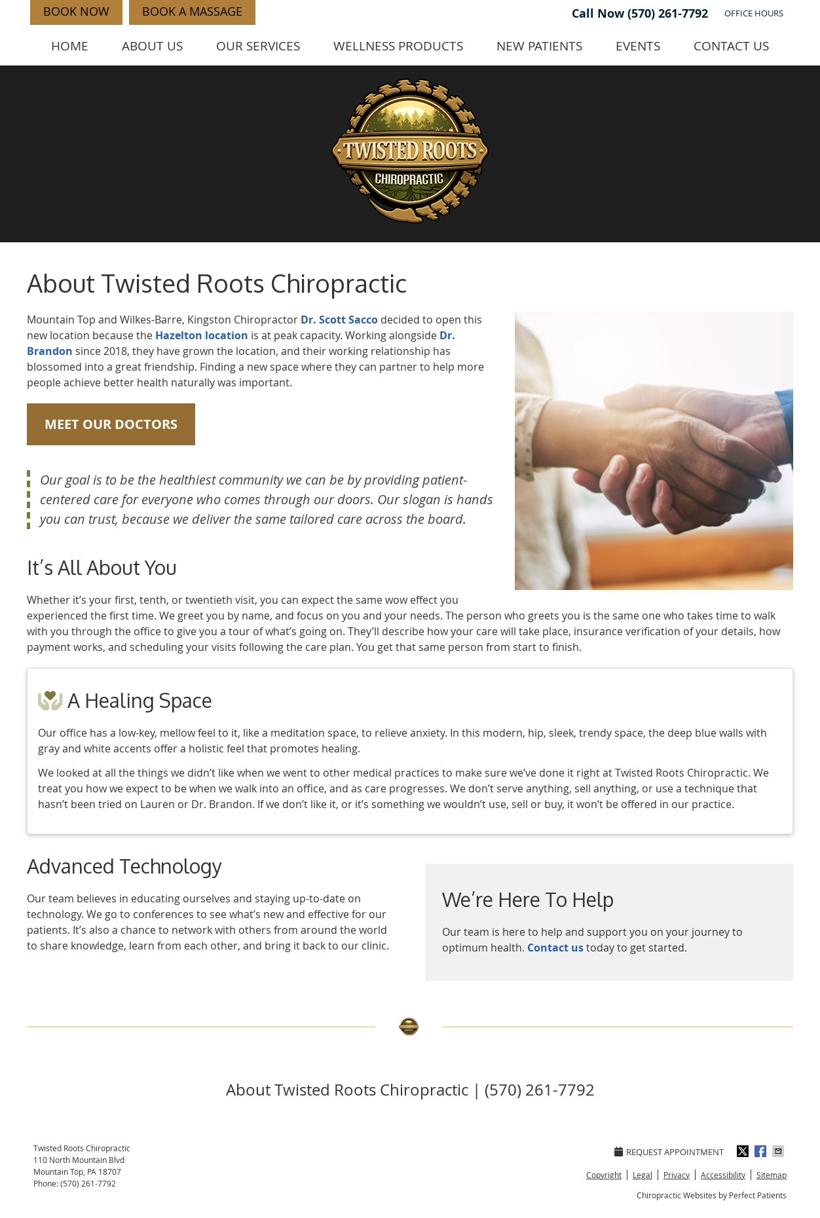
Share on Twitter (744, 1151)
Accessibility (723, 1175)
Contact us (555, 947)
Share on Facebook (762, 1151)
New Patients (539, 45)
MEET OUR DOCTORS (111, 424)
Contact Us (731, 45)
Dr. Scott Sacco (339, 319)
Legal (642, 1175)
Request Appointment (669, 1152)
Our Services (258, 45)
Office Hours (753, 13)
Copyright (604, 1175)
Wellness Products (398, 45)
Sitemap (771, 1175)
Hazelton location (201, 335)
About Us (152, 45)
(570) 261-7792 (667, 13)
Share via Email (779, 1151)
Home (69, 45)
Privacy (676, 1175)
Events (638, 45)
